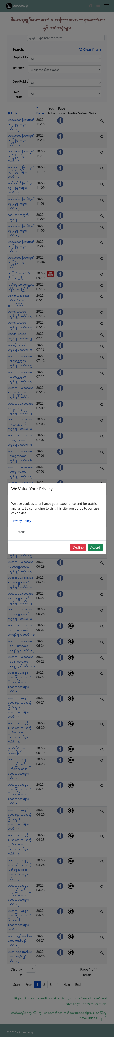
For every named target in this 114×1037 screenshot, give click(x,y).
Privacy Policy (21, 521)
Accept (95, 547)
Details (20, 532)
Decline (78, 547)
